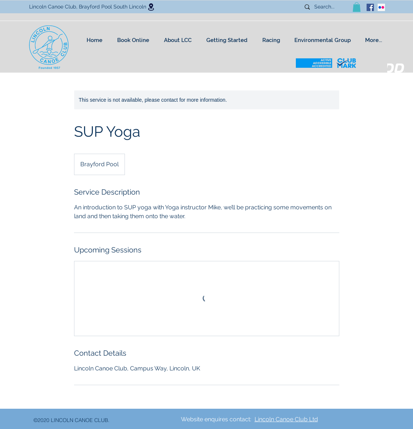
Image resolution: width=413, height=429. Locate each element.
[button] (357, 7)
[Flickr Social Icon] (381, 7)
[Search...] (327, 7)
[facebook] (370, 7)
